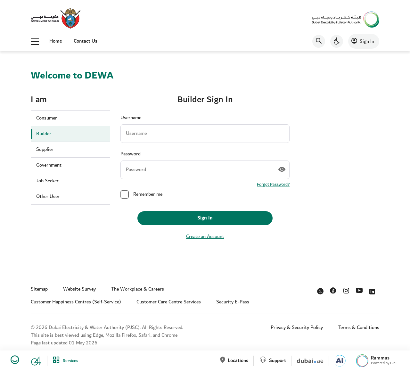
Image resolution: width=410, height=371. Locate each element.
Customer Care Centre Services (168, 302)
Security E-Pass (232, 302)
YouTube (360, 290)
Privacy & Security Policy (297, 327)
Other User (48, 196)
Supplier (44, 149)
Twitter (321, 292)
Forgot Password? (273, 184)
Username (130, 118)
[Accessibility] (336, 41)
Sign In (367, 41)
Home (55, 41)
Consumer (46, 118)
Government (49, 165)
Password (130, 154)
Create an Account (205, 236)
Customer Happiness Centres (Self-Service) (76, 302)
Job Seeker (47, 181)
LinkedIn (373, 290)
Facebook (334, 290)
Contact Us (85, 41)
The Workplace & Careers (137, 289)
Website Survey (79, 289)
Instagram (347, 290)
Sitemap (39, 289)
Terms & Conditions (358, 327)
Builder (43, 133)
